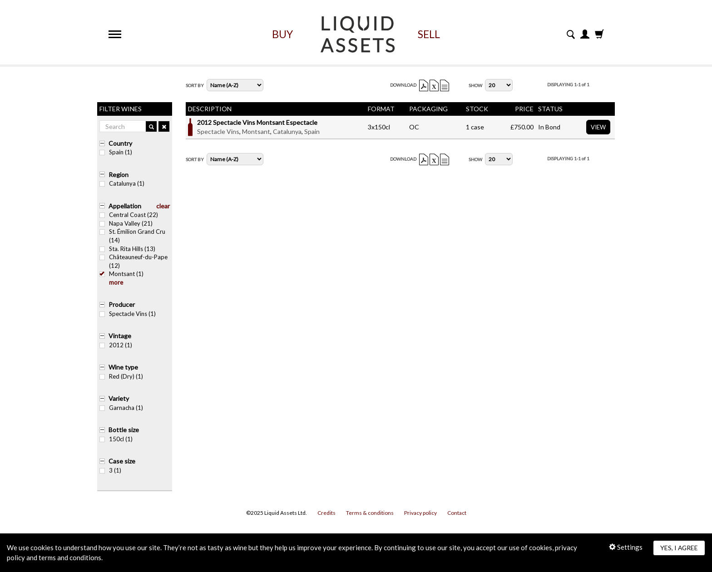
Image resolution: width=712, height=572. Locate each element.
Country (120, 143)
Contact (456, 512)
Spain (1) (115, 152)
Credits (326, 512)
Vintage (120, 336)
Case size (122, 461)
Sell (429, 34)
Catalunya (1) (121, 183)
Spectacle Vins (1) (127, 313)
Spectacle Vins (218, 131)
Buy (282, 34)
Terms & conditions (370, 512)
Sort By (195, 85)
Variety (119, 398)
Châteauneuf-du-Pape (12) (133, 261)
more (116, 282)
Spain (312, 131)
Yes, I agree (679, 548)
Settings (626, 547)
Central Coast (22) (128, 214)
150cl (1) (116, 439)
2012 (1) (115, 345)
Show (475, 85)
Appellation (125, 206)
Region (119, 174)
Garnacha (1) (121, 407)
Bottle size (124, 430)
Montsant (256, 131)
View (598, 127)
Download (403, 85)
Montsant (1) (121, 273)
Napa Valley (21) (126, 223)
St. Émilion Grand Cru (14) (132, 236)
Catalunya (287, 131)
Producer (122, 304)
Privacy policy (420, 512)
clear (163, 205)
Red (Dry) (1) (121, 376)
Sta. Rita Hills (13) (127, 248)
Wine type (123, 367)
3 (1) (110, 470)
